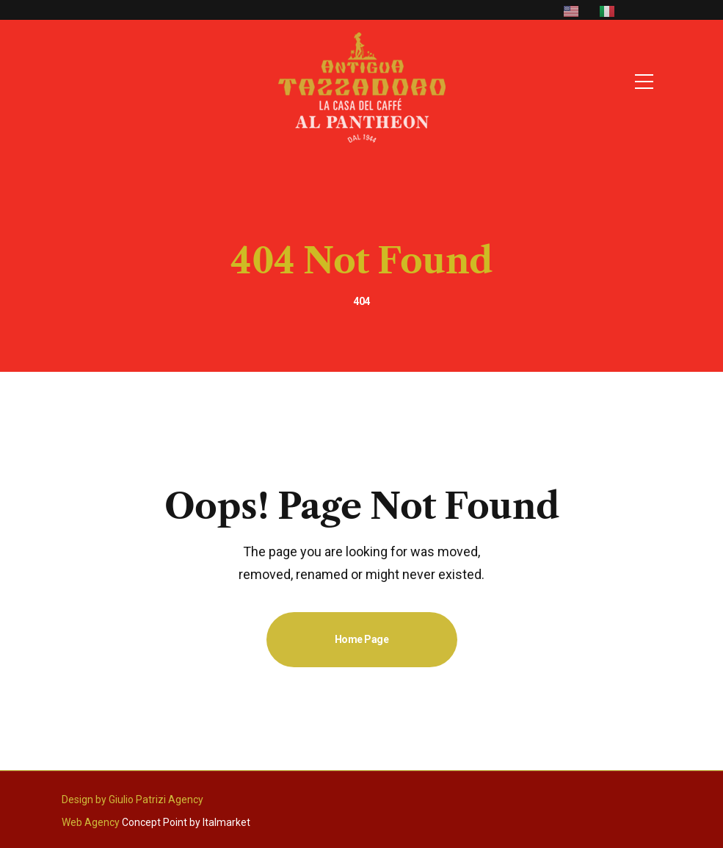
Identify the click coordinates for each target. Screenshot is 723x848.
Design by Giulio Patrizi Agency (132, 799)
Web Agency (91, 822)
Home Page (362, 639)
